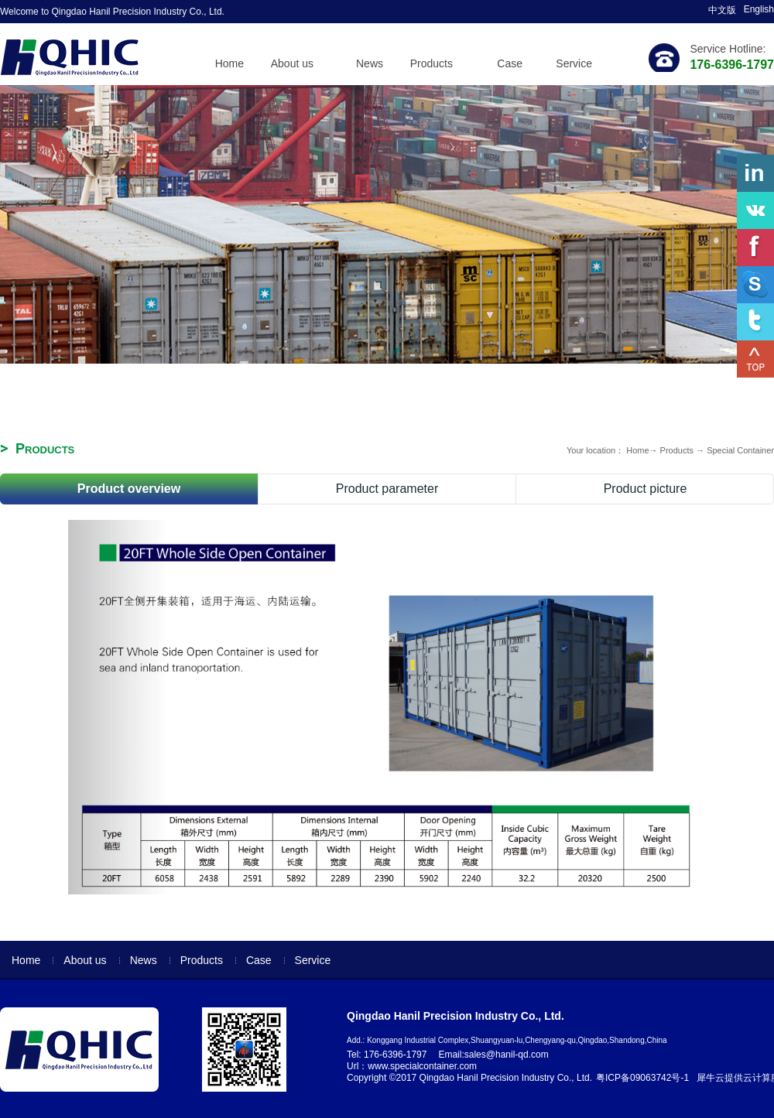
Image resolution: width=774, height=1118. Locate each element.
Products (677, 450)
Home (229, 63)
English (759, 9)
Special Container (740, 450)
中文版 (722, 10)
